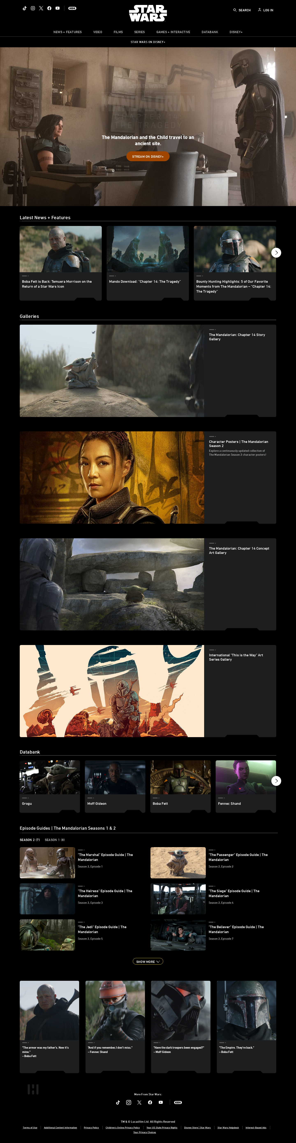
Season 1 (55, 839)
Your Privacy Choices (144, 1132)
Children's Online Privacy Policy (123, 1127)
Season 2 (30, 839)
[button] (148, 156)
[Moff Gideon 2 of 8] (115, 777)
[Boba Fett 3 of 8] (180, 777)
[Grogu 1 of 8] (50, 777)
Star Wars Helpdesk (228, 1127)
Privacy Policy (91, 1127)
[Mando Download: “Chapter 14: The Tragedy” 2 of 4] (148, 249)
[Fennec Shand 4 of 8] (246, 777)
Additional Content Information (60, 1127)
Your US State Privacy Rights (162, 1127)
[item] (68, 32)
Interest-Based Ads (256, 1127)
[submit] (235, 10)
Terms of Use (30, 1127)
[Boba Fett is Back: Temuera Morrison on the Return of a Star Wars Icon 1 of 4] (61, 249)
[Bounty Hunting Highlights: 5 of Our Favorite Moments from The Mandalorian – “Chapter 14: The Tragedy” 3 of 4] (235, 249)
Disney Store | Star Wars (197, 1127)
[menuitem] (98, 32)
